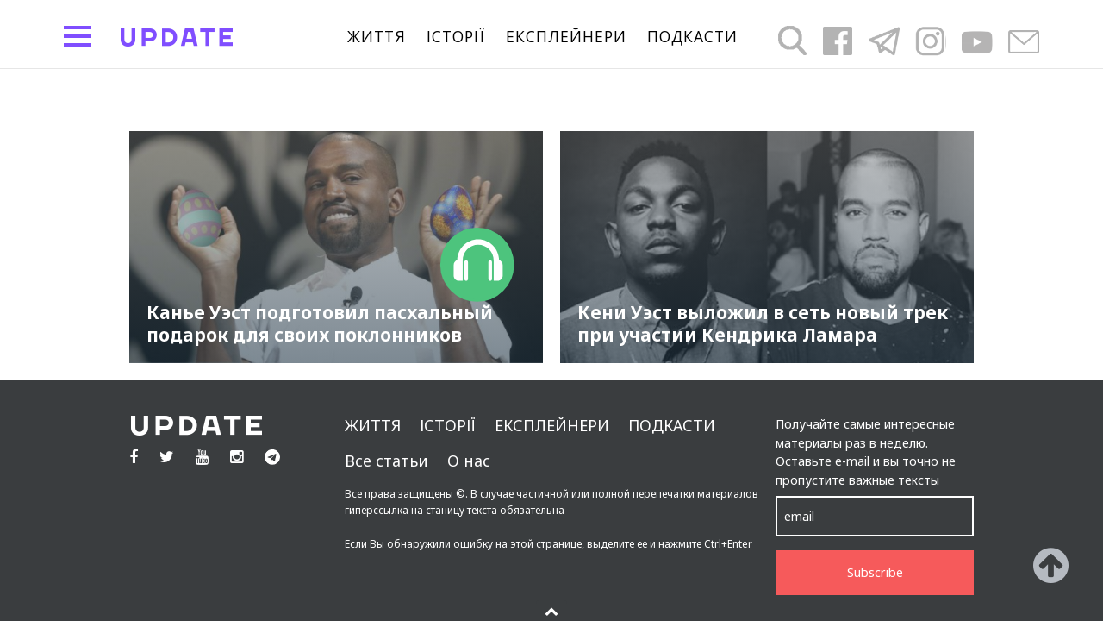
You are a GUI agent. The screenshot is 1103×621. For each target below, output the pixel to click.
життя (376, 37)
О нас (468, 460)
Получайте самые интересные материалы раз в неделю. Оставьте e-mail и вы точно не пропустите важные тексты (866, 452)
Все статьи (386, 460)
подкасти (692, 37)
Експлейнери (566, 37)
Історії (456, 37)
